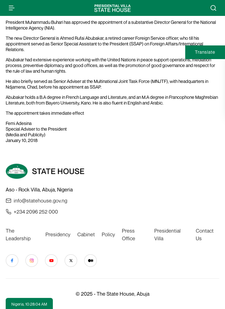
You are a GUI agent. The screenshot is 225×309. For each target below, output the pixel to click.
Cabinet (86, 234)
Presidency (57, 234)
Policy (108, 234)
